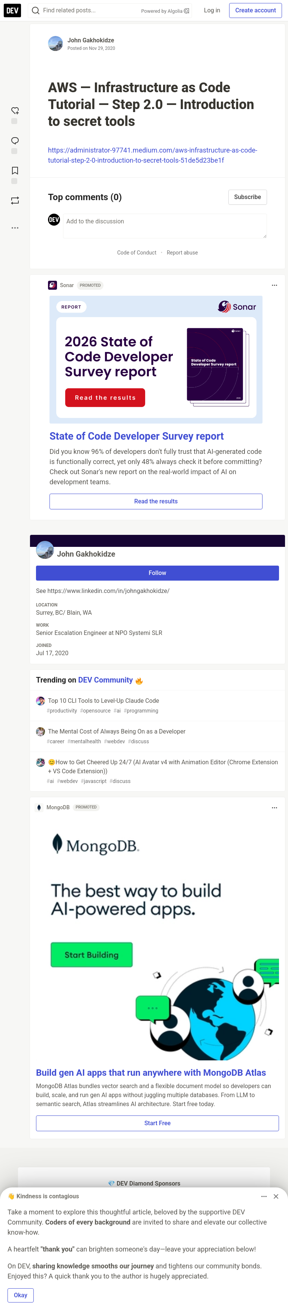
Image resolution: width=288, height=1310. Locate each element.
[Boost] (15, 200)
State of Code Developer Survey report (137, 436)
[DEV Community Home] (12, 10)
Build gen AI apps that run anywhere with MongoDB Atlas (151, 1072)
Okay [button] (20, 1295)
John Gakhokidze (91, 40)
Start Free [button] (157, 1123)
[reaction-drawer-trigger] (15, 115)
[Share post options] (15, 227)
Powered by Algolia (165, 11)
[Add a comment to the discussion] (165, 226)
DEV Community (105, 679)
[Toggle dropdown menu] (274, 285)
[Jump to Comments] (15, 145)
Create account (255, 10)
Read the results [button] (156, 501)
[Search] (35, 11)
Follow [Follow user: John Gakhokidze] (157, 572)
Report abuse (182, 253)
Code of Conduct (136, 253)
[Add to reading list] (15, 175)
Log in (212, 10)
